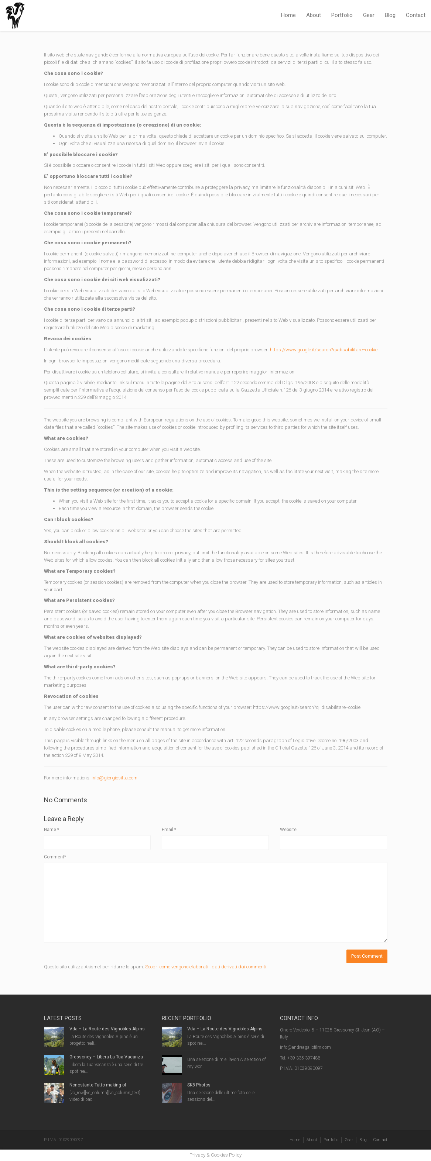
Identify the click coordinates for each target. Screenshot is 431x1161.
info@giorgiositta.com (114, 778)
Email (169, 829)
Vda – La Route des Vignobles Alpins (107, 1028)
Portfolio (342, 15)
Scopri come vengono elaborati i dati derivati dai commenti (205, 966)
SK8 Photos (199, 1085)
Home (288, 15)
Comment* (55, 856)
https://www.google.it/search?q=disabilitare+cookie (323, 349)
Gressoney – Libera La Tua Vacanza (106, 1057)
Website (288, 829)
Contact (415, 15)
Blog (390, 15)
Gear (368, 15)
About (313, 15)
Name (51, 829)
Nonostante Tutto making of (97, 1085)
